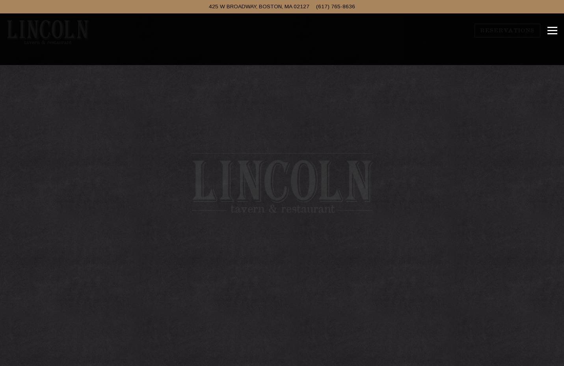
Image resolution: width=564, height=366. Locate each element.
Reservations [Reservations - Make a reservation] (507, 30)
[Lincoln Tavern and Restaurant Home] (47, 30)
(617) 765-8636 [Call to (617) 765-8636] (335, 6)
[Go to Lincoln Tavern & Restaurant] (259, 7)
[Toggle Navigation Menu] (552, 30)
